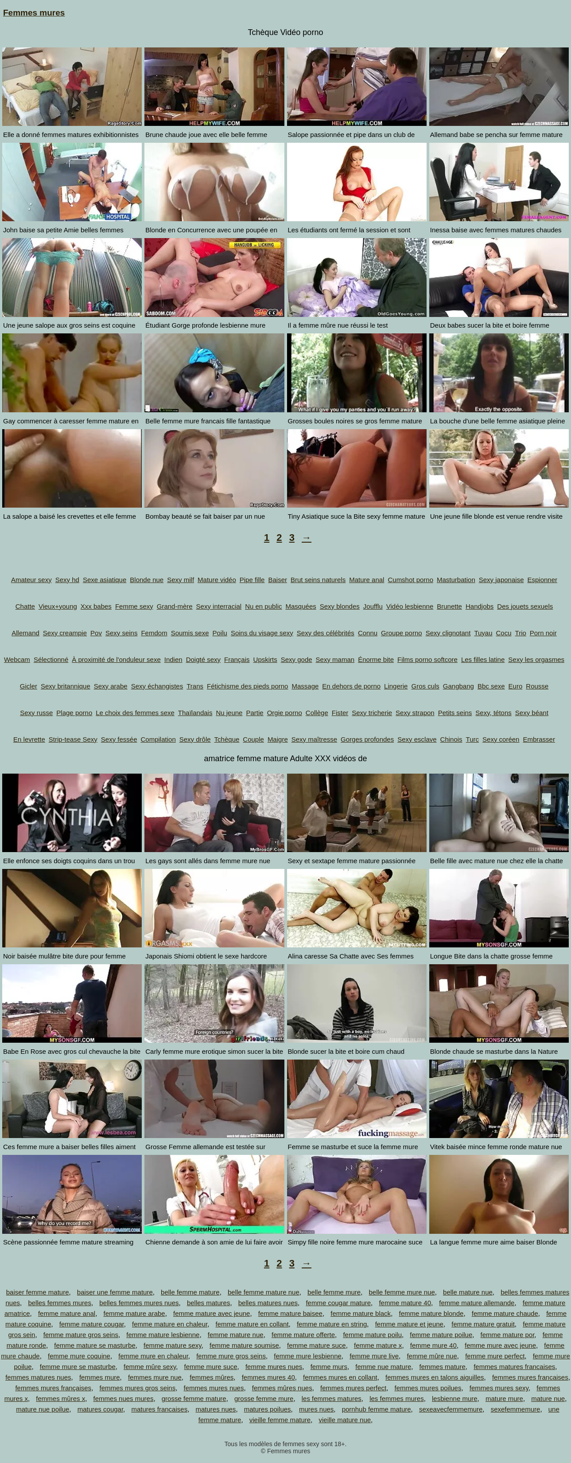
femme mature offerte (303, 1334)
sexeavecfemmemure (450, 1409)
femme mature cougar (91, 1324)
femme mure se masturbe (78, 1366)
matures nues (215, 1409)
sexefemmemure (515, 1409)
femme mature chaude (505, 1313)
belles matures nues (268, 1303)
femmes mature (443, 1366)
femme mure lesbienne (308, 1356)
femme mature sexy (173, 1345)
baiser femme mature (37, 1292)
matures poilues (267, 1409)
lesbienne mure (455, 1398)
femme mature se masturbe (94, 1345)
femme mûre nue (432, 1356)
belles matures (208, 1303)
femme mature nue (236, 1334)
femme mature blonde (431, 1313)
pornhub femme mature (376, 1409)
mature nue (548, 1398)
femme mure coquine (79, 1356)
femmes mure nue (155, 1377)
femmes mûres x (60, 1398)
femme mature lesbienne (162, 1334)
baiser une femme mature (115, 1292)
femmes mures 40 (268, 1377)
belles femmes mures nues (139, 1303)
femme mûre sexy (150, 1366)
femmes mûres (211, 1377)
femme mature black (360, 1313)
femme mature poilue (441, 1334)
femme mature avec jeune (211, 1313)
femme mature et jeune (409, 1324)
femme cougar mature (338, 1303)
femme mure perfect (494, 1356)
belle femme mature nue (263, 1292)
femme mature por (508, 1334)
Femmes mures (34, 12)
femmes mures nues (214, 1388)
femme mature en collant (252, 1324)
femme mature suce (316, 1345)
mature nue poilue (42, 1409)
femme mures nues (273, 1366)
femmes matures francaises (514, 1366)
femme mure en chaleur (153, 1356)
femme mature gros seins (80, 1334)
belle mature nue (468, 1292)
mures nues (316, 1409)
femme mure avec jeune (500, 1345)
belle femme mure (334, 1292)
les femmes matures (331, 1398)
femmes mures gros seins (137, 1388)
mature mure (504, 1398)
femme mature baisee (290, 1313)
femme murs (329, 1366)
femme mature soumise (244, 1345)
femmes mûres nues (282, 1388)
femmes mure (99, 1377)
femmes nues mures (123, 1398)
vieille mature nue (345, 1420)
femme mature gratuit (483, 1324)
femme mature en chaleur (169, 1324)
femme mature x (378, 1345)
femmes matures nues (38, 1377)
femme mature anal (66, 1313)
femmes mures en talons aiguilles (434, 1377)
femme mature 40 (405, 1303)
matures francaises (159, 1409)
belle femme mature (190, 1292)
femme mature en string (332, 1324)
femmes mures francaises (530, 1377)
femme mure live (374, 1356)
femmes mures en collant (340, 1377)
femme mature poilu (372, 1334)
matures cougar (100, 1409)
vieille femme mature (280, 1420)
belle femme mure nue (402, 1292)
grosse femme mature (194, 1398)
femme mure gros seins (231, 1356)
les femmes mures (396, 1398)
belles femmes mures (59, 1303)
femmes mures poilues (428, 1388)
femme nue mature (383, 1366)
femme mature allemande (476, 1303)
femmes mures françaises (53, 1388)
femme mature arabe (134, 1313)
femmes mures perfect (353, 1388)
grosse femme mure (263, 1398)
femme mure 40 (433, 1345)
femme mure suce (210, 1366)
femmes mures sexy (499, 1388)
